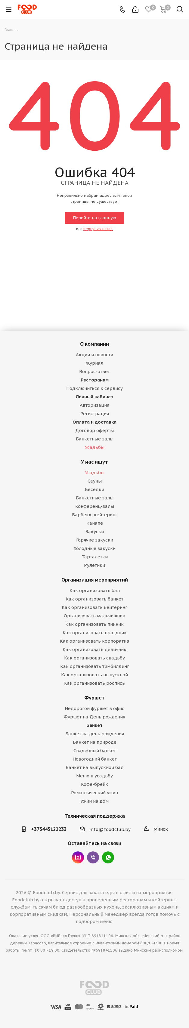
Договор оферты (94, 430)
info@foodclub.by (110, 829)
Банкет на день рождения (94, 733)
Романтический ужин (94, 792)
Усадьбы (94, 447)
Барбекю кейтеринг (94, 514)
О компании (94, 344)
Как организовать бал (95, 590)
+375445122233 (49, 829)
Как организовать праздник (95, 632)
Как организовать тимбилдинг (94, 666)
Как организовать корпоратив (94, 641)
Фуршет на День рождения (94, 717)
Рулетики (94, 565)
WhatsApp (108, 857)
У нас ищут (94, 462)
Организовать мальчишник (94, 616)
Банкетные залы (94, 439)
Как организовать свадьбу (94, 658)
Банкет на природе (94, 742)
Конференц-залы (94, 506)
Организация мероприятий (94, 580)
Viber (93, 857)
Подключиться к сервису (94, 388)
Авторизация (94, 405)
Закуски (94, 531)
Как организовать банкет (94, 599)
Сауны (95, 481)
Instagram (78, 857)
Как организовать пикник (94, 624)
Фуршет (94, 698)
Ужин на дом (94, 801)
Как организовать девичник (94, 649)
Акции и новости (94, 354)
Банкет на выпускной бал (94, 767)
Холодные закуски (94, 548)
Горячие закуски (94, 540)
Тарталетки (95, 557)
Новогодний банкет (95, 759)
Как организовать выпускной (94, 675)
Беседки (94, 489)
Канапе (94, 523)
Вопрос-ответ (94, 371)
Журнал (94, 363)
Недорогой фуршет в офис (94, 708)
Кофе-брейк (94, 784)
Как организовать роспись (94, 683)
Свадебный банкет (94, 750)
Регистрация (94, 413)
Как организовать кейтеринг (94, 607)
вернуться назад (98, 229)
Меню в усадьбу (94, 776)
